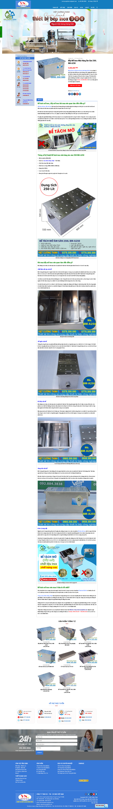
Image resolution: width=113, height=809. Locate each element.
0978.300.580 (25, 87)
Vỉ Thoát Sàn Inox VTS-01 (67, 666)
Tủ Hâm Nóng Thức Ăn (22, 171)
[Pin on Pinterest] (77, 94)
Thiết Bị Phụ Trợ (20, 160)
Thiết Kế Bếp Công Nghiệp (64, 766)
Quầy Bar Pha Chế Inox (22, 155)
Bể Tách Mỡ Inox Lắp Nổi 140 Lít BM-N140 (67, 690)
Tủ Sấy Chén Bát (20, 181)
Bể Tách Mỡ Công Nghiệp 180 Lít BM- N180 (88, 644)
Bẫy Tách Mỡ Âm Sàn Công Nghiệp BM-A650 (67, 644)
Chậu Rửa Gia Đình (21, 128)
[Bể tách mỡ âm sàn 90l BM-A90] (46, 656)
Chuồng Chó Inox (21, 131)
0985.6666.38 (25, 71)
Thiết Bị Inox (20, 157)
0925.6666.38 (25, 73)
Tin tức (92, 7)
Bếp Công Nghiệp (21, 117)
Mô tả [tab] (40, 99)
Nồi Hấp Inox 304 (20, 144)
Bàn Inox (19, 112)
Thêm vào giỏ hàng (75, 85)
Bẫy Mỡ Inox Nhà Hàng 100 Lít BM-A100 (46, 644)
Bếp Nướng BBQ (20, 120)
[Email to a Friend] (74, 94)
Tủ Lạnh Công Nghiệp (22, 179)
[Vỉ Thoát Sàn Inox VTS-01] (67, 656)
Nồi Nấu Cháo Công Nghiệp (23, 149)
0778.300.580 (25, 90)
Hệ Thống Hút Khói (41, 769)
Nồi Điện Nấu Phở (21, 139)
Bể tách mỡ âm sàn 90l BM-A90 (46, 666)
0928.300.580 (25, 85)
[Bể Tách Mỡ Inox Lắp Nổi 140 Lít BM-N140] (67, 679)
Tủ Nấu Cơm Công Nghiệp (43, 767)
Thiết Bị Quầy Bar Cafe (22, 163)
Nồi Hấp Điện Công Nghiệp (23, 141)
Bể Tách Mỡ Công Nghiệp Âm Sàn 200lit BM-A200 (88, 667)
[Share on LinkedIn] (80, 94)
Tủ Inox (19, 176)
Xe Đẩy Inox (19, 184)
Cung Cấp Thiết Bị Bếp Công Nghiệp (66, 769)
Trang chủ (55, 7)
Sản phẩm (69, 7)
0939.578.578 (25, 65)
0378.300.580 (25, 88)
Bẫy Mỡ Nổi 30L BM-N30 (46, 689)
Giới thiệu (62, 7)
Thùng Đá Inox (20, 165)
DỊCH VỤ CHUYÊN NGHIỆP (65, 763)
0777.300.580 (25, 78)
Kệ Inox (18, 136)
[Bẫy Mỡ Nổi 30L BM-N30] (46, 679)
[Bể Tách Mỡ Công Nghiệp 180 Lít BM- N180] (88, 633)
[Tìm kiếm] (97, 7)
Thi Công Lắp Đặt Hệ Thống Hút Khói (67, 773)
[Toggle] (33, 118)
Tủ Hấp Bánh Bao (21, 173)
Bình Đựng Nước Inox (22, 123)
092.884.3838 (25, 63)
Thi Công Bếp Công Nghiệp (64, 767)
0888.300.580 (25, 80)
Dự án (81, 7)
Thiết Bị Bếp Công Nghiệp (43, 766)
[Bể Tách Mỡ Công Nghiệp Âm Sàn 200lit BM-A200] (88, 656)
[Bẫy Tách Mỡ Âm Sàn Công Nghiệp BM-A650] (67, 633)
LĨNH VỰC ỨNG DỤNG (21, 763)
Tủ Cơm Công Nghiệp (21, 168)
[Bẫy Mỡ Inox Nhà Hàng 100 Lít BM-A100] (46, 633)
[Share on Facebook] (69, 94)
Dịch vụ (76, 7)
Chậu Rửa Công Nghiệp (22, 125)
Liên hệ (86, 7)
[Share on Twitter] (72, 94)
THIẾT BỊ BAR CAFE (21, 776)
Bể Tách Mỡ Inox (21, 115)
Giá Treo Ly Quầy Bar (20, 782)
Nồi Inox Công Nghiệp (22, 147)
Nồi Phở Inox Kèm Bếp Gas (22, 152)
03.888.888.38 (26, 95)
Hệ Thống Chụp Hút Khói (22, 133)
